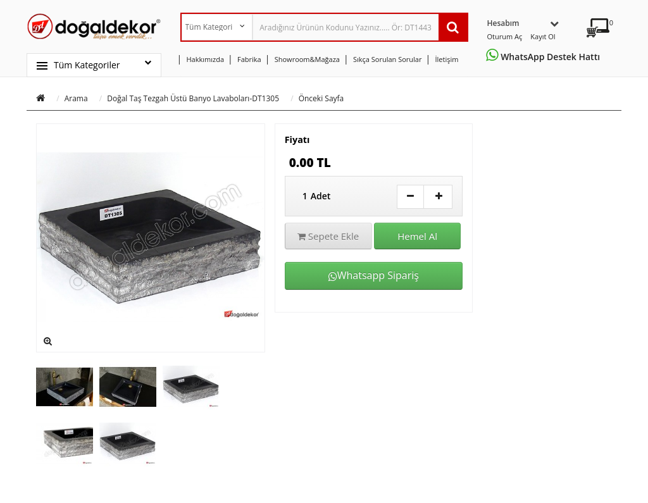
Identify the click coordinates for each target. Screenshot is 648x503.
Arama (76, 98)
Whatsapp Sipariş (373, 275)
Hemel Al (417, 236)
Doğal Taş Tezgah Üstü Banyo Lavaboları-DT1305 (193, 98)
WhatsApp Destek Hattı (545, 57)
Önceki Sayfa (321, 98)
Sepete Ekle (328, 236)
